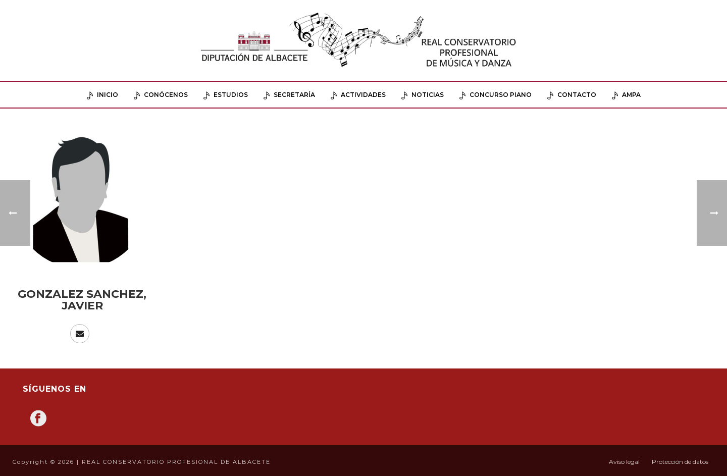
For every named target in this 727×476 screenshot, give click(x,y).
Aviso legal (624, 461)
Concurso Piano (495, 95)
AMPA (626, 95)
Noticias (422, 95)
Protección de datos (680, 461)
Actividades (358, 95)
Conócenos (161, 95)
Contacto (571, 95)
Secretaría (289, 95)
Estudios (225, 95)
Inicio (102, 95)
